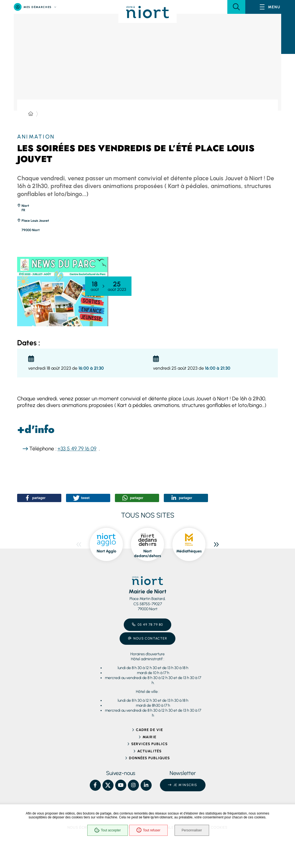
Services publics (149, 744)
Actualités (149, 751)
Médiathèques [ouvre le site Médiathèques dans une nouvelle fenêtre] (189, 551)
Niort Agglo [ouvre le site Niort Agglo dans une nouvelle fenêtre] (106, 551)
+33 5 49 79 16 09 (76, 448)
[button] (236, 7)
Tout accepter (107, 830)
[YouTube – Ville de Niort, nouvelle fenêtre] (120, 785)
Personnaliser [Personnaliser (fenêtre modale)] (192, 830)
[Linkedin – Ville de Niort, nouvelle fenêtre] (146, 785)
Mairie (149, 737)
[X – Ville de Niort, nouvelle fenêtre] (108, 785)
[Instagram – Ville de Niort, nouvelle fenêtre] (133, 785)
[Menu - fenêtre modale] (270, 7)
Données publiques (149, 758)
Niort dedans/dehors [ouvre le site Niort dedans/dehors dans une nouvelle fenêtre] (147, 553)
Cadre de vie (149, 730)
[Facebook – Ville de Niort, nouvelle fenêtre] (95, 785)
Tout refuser (148, 830)
